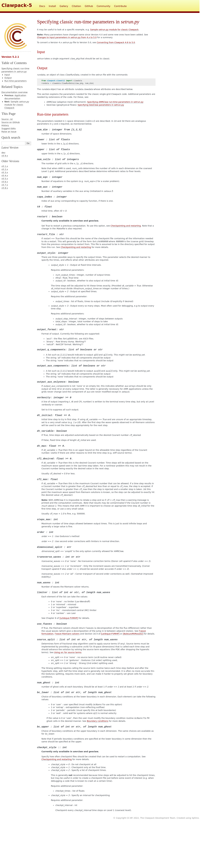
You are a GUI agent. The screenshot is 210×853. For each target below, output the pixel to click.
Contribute (120, 6)
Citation (76, 6)
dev (3, 152)
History (5, 125)
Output (8, 78)
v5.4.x (4, 175)
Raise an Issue (8, 131)
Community (103, 6)
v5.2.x (4, 169)
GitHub (89, 6)
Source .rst (7, 119)
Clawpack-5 (16, 5)
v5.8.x (4, 188)
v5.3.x (4, 172)
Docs (42, 6)
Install (52, 6)
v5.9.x (4, 156)
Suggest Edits (8, 128)
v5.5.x (4, 179)
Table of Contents (14, 63)
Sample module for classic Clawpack (16, 104)
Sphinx (195, 818)
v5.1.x (4, 166)
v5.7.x (4, 185)
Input (7, 75)
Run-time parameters (15, 81)
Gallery (64, 6)
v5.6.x (4, 182)
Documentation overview (14, 92)
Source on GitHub (10, 122)
